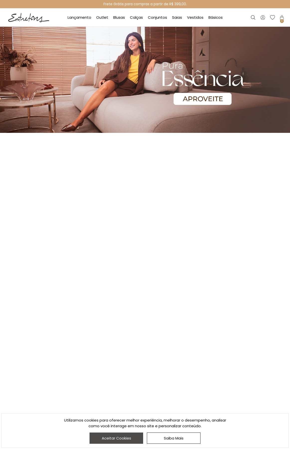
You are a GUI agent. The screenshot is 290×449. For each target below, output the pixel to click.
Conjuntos (157, 17)
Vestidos (195, 17)
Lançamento (79, 17)
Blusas (119, 17)
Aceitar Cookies (116, 438)
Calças (136, 17)
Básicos (215, 17)
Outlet (102, 17)
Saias (177, 17)
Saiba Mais (174, 438)
